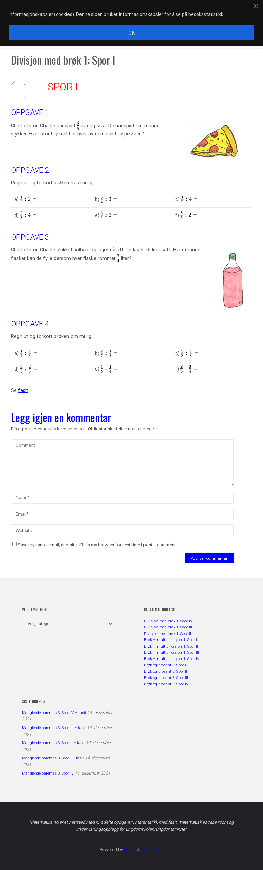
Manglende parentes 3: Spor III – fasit (54, 727)
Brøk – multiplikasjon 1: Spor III (171, 652)
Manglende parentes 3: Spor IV (48, 773)
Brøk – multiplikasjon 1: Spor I (170, 639)
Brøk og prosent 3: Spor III (166, 677)
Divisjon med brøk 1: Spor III (168, 627)
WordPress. (152, 849)
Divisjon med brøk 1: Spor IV (168, 621)
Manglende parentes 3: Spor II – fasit (53, 742)
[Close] (256, 6)
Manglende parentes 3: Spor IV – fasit (54, 712)
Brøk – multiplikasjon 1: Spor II (171, 646)
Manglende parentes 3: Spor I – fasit (53, 758)
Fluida (129, 849)
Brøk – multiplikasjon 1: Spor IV (171, 658)
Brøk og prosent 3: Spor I (165, 665)
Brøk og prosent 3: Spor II (165, 671)
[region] (131, 23)
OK (131, 33)
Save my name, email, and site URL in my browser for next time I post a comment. (94, 544)
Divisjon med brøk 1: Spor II (167, 633)
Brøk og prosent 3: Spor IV (166, 683)
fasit (23, 390)
